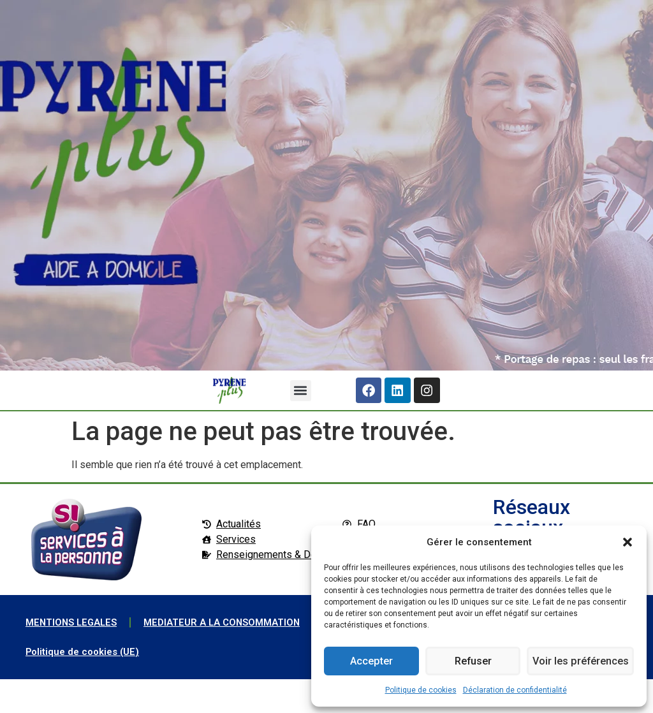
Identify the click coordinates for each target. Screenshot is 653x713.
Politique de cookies (421, 690)
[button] (627, 542)
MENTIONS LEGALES (74, 627)
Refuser (471, 661)
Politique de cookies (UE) (86, 685)
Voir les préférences (579, 661)
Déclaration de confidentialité (515, 690)
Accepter (371, 661)
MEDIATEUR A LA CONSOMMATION (108, 656)
